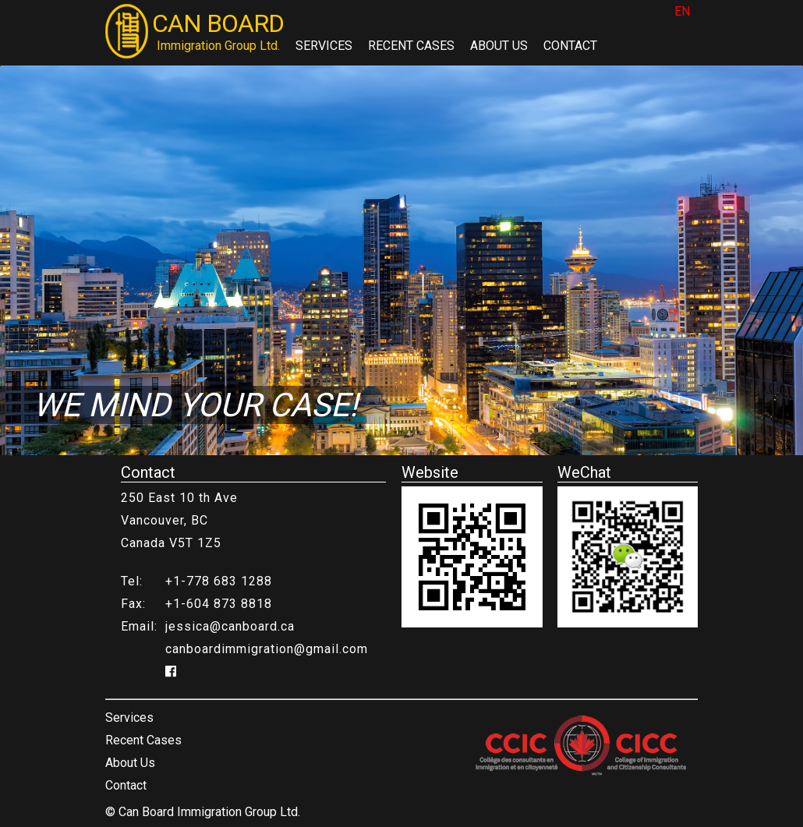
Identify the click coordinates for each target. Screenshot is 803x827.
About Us (499, 45)
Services (323, 45)
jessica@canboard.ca (230, 626)
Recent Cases (411, 45)
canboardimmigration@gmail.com (266, 648)
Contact (570, 45)
